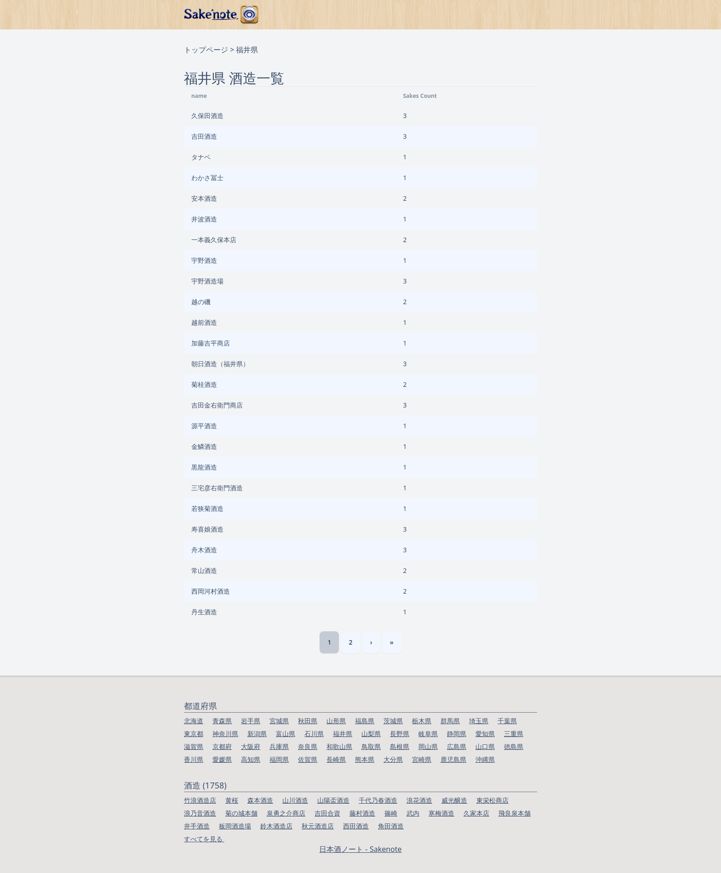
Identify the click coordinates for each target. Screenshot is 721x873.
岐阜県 (428, 733)
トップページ (206, 50)
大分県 (393, 759)
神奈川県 (225, 733)
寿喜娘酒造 (207, 529)
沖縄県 (485, 759)
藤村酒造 (362, 813)
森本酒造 (260, 800)
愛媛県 (222, 759)
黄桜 (231, 800)
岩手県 (250, 720)
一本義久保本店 (213, 239)
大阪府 (250, 746)
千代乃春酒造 (378, 800)
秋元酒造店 (318, 826)
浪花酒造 (419, 800)
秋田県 (307, 720)
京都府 (222, 746)
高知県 (250, 759)
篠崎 (390, 813)
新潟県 (257, 733)
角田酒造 (391, 826)
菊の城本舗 (241, 813)
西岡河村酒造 (210, 591)
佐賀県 (307, 759)
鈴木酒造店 (276, 826)
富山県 (285, 733)
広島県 (456, 746)
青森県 (222, 720)
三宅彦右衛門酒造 (217, 487)
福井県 (342, 733)
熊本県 (364, 759)
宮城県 (279, 720)
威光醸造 (454, 800)
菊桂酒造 (204, 384)
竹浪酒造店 (200, 800)
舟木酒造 (204, 549)
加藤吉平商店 (210, 343)
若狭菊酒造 (207, 508)
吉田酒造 (204, 136)
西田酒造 (356, 826)
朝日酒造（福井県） (220, 363)
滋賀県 (193, 746)
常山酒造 (204, 570)
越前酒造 (204, 322)
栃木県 (421, 720)
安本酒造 (204, 198)
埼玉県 (478, 720)
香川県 (193, 759)
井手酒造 (197, 826)
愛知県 (485, 733)
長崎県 (336, 759)
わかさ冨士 (207, 177)
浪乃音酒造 (200, 813)
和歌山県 (339, 746)
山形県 (336, 720)
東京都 (193, 733)
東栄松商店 (492, 800)
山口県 (485, 746)
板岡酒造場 (235, 826)
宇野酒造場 (207, 281)
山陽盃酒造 (333, 800)
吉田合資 (327, 813)
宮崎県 (421, 759)
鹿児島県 (453, 759)
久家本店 (476, 813)
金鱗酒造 (204, 446)
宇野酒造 (204, 260)
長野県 (399, 733)
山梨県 (371, 733)
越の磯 (201, 301)
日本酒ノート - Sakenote (360, 849)
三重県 (513, 733)
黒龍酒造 (204, 467)
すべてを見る (204, 838)
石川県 (314, 733)
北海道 (193, 720)
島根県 (399, 746)
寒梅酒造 (441, 813)
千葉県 (507, 720)
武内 (412, 813)
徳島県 (513, 746)
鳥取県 (371, 746)
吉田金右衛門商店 (217, 405)
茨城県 (393, 720)
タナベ (201, 157)
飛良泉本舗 (514, 813)
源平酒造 (204, 425)
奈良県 (307, 746)
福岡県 (279, 759)
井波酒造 (204, 219)
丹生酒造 (204, 611)
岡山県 (428, 746)
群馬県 (450, 720)
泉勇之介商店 (286, 813)
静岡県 (456, 733)
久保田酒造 (207, 115)
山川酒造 (295, 800)
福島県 (364, 720)
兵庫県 (279, 746)
